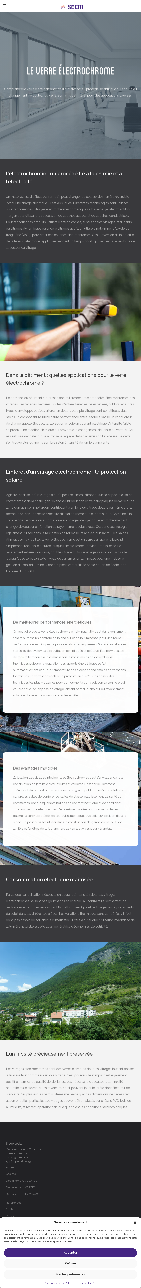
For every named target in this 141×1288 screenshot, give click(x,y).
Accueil (11, 1167)
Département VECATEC (21, 1180)
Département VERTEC (21, 1187)
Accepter (70, 1252)
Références (13, 1202)
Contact (11, 1209)
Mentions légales (54, 1283)
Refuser (70, 1263)
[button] (135, 1223)
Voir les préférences (70, 1274)
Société (11, 1173)
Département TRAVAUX (22, 1194)
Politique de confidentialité (80, 1283)
